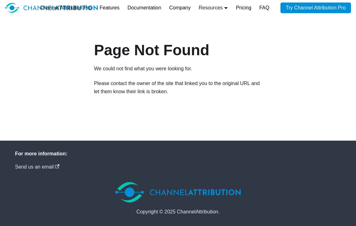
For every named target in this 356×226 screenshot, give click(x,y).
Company (180, 7)
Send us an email (37, 167)
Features (109, 7)
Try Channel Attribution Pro (316, 7)
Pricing (243, 7)
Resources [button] (211, 7)
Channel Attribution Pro (66, 7)
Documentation (144, 7)
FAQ (264, 7)
